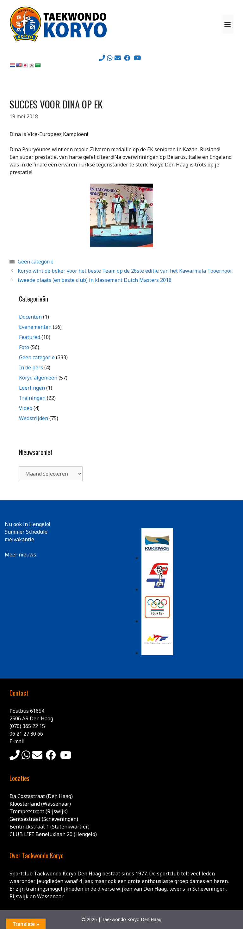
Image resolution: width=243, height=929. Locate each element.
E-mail (17, 741)
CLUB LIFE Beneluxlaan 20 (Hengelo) (53, 834)
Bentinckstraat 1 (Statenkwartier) (49, 826)
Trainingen (32, 397)
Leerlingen (32, 387)
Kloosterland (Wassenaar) (40, 803)
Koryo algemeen (38, 377)
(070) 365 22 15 (27, 726)
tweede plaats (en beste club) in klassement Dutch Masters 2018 (94, 279)
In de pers (31, 367)
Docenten (30, 316)
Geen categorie (35, 261)
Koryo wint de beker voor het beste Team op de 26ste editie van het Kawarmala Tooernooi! (125, 270)
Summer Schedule (26, 531)
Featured (29, 337)
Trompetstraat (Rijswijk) (38, 811)
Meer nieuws (20, 554)
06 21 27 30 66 (26, 733)
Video (25, 408)
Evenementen (35, 326)
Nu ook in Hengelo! (27, 524)
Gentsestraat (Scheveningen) (43, 818)
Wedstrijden (33, 418)
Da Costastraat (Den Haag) (41, 796)
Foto (24, 347)
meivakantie (19, 539)
